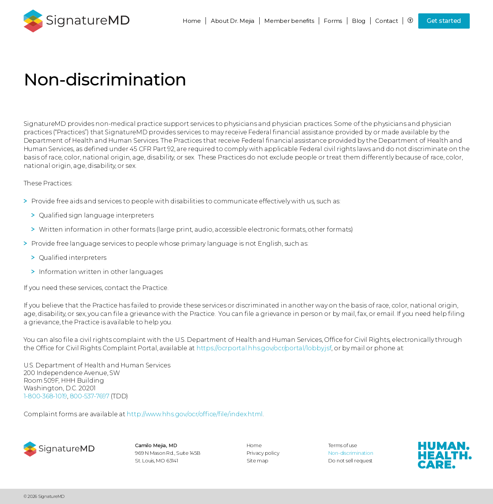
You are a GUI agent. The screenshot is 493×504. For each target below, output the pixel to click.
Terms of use (342, 445)
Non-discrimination (350, 453)
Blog (358, 20)
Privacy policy (263, 453)
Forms (333, 20)
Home (192, 20)
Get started (444, 20)
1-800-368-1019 (45, 396)
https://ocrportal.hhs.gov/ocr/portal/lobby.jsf (264, 348)
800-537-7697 (89, 396)
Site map (257, 460)
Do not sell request (350, 460)
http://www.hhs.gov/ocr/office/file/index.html (195, 414)
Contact (386, 20)
